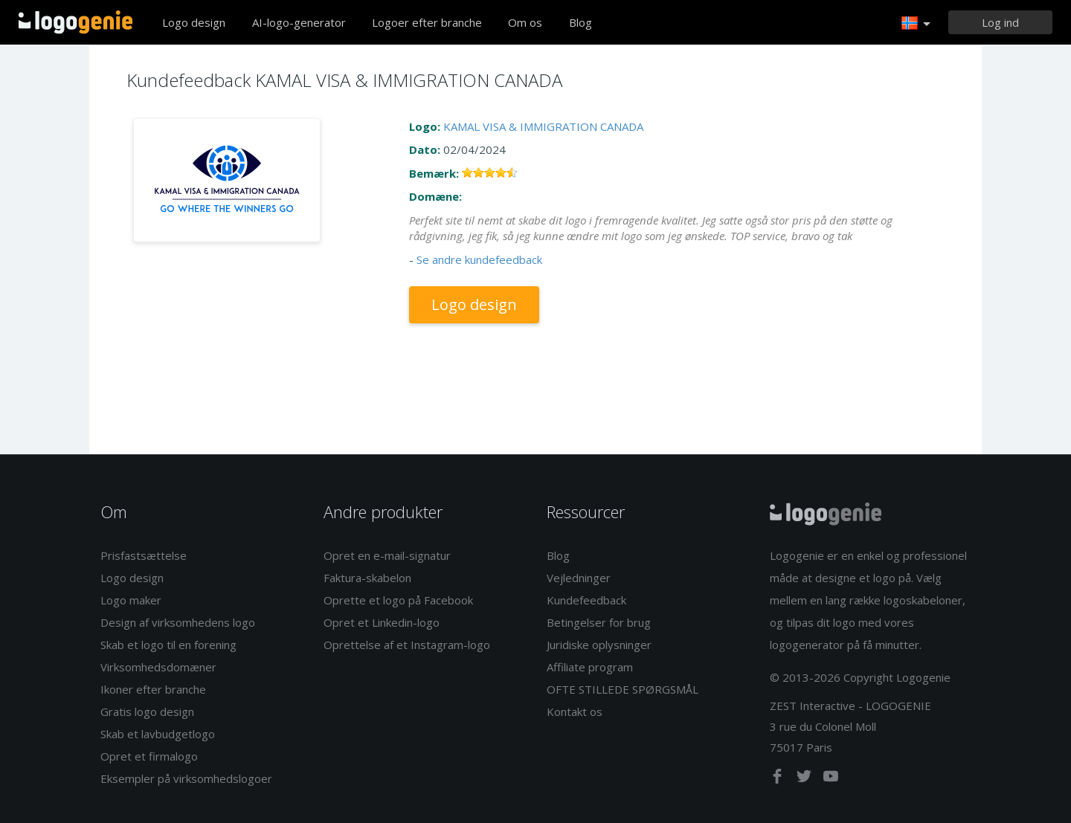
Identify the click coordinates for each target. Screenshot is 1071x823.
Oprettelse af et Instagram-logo (407, 644)
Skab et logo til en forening (168, 644)
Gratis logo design (147, 711)
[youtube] (830, 779)
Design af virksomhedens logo (177, 622)
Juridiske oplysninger (599, 644)
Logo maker (130, 600)
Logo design (193, 22)
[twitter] (805, 779)
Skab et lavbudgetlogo (157, 733)
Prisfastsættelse (143, 555)
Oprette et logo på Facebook (398, 600)
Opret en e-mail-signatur (387, 555)
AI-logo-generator (299, 22)
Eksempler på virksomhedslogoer (186, 778)
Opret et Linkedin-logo (382, 622)
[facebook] (779, 779)
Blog (580, 22)
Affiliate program (590, 666)
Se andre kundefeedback (479, 259)
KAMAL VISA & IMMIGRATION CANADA (543, 126)
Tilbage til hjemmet (75, 22)
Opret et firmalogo (149, 756)
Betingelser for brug (599, 622)
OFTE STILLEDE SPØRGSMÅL (622, 689)
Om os (525, 22)
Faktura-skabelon (367, 577)
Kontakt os (574, 711)
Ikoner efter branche (153, 689)
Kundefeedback (586, 600)
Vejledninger (579, 577)
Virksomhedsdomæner (158, 666)
